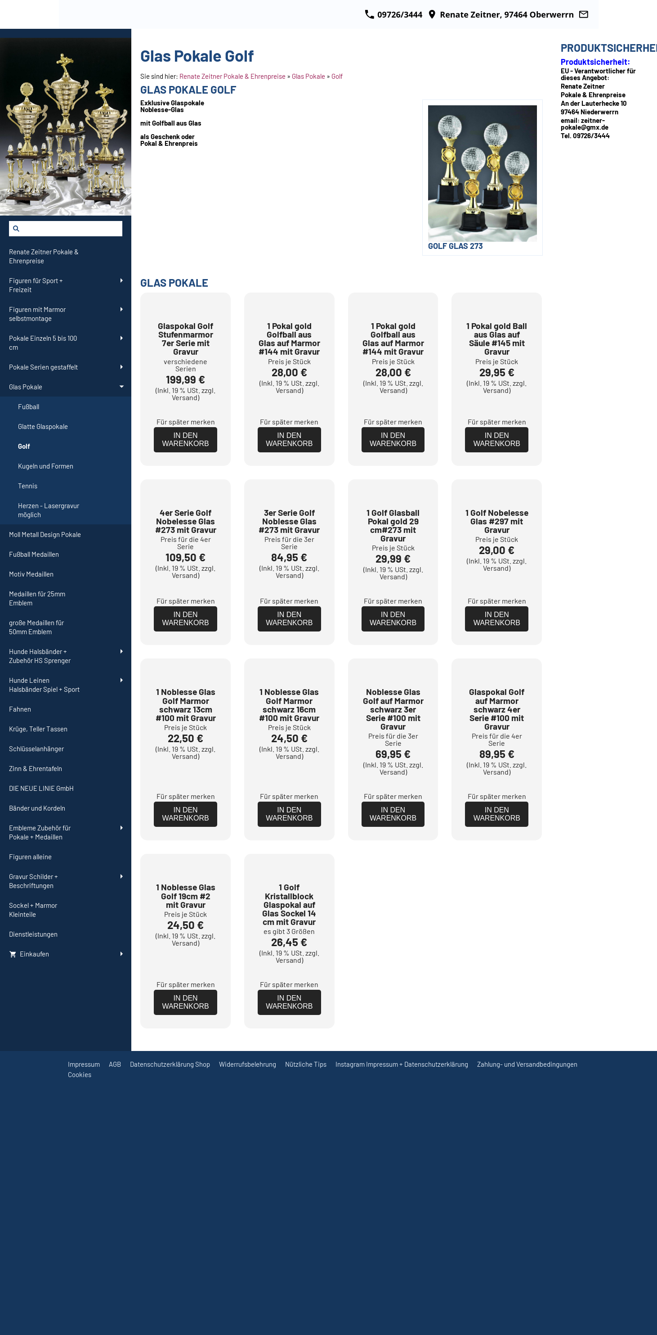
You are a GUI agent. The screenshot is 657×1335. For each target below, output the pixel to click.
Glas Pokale (308, 76)
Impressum (84, 1317)
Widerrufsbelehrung (247, 1317)
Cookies (79, 1328)
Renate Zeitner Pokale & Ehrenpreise (232, 76)
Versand (184, 460)
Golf (337, 76)
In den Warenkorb (185, 502)
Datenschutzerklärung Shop (170, 1317)
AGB (115, 1317)
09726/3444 (393, 14)
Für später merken (185, 484)
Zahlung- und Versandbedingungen (527, 1317)
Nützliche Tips (305, 1317)
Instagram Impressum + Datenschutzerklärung (401, 1317)
